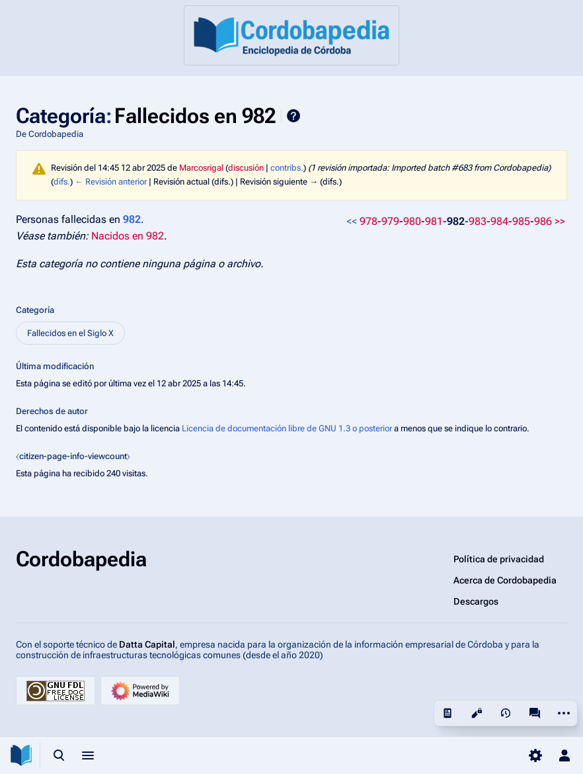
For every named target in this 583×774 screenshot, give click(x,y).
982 (456, 221)
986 (543, 221)
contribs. (286, 168)
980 (412, 221)
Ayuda (293, 115)
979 (390, 221)
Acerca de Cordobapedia (505, 580)
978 (368, 221)
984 (499, 221)
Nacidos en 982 (127, 236)
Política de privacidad (498, 559)
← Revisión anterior (111, 182)
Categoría (35, 310)
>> (560, 221)
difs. (62, 182)
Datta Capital (147, 644)
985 (521, 221)
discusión (246, 168)
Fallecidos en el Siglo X (70, 333)
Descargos (475, 601)
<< (351, 221)
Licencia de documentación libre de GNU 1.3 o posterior (287, 428)
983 (477, 221)
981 (434, 221)
